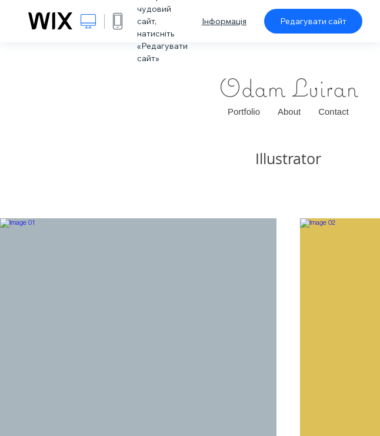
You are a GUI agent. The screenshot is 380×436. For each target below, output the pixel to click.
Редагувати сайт (313, 21)
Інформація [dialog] (224, 21)
